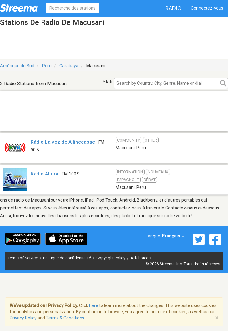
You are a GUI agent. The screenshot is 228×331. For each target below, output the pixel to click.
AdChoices (141, 258)
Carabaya (68, 65)
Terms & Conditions (65, 317)
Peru (47, 65)
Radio (173, 8)
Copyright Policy (111, 258)
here (93, 305)
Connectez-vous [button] (207, 8)
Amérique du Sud (17, 65)
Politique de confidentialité (67, 258)
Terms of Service (23, 258)
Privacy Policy (23, 317)
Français (173, 235)
